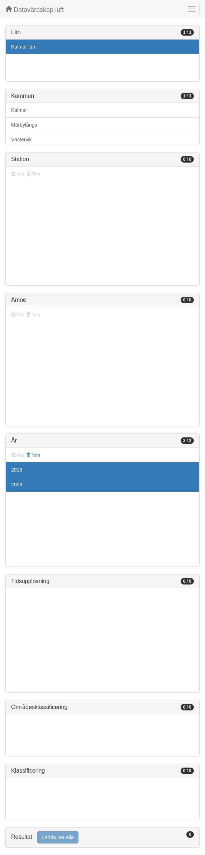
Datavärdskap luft (34, 9)
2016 (16, 470)
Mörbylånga (24, 125)
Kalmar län (23, 47)
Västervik (21, 139)
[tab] (102, 837)
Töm (33, 455)
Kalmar (19, 110)
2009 (16, 484)
